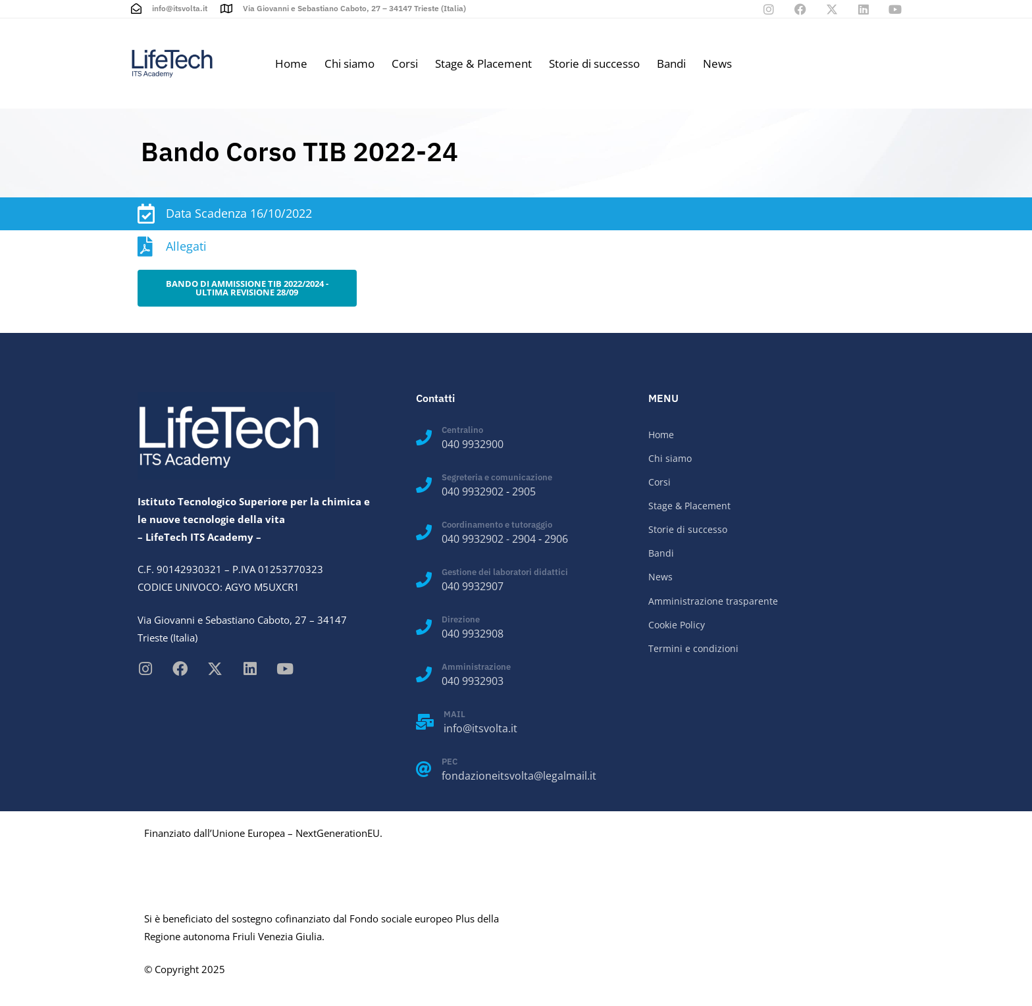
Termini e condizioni (693, 648)
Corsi (405, 63)
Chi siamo (349, 63)
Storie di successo (594, 63)
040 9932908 (472, 633)
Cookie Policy (676, 624)
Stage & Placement (483, 63)
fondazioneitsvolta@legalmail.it (519, 775)
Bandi (671, 63)
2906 (556, 539)
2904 (524, 539)
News (717, 63)
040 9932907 (472, 586)
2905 (524, 491)
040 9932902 (472, 491)
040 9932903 (472, 681)
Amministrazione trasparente (713, 601)
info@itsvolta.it (480, 728)
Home (291, 63)
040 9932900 (472, 444)
